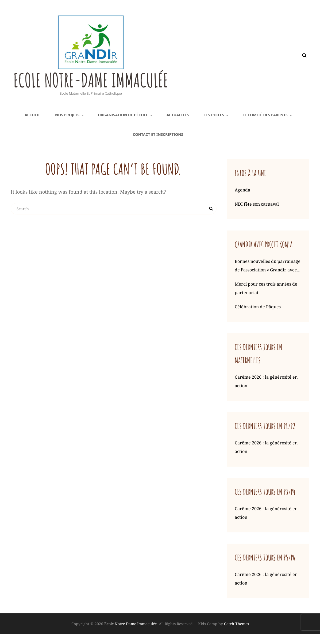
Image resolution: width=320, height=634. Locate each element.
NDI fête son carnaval (257, 204)
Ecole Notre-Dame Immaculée (91, 80)
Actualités (178, 114)
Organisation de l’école (125, 114)
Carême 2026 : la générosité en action (266, 381)
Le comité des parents (267, 114)
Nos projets (69, 114)
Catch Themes (236, 623)
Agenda (242, 190)
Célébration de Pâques (258, 307)
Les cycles (216, 114)
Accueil (32, 114)
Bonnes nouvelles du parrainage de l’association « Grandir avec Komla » (267, 266)
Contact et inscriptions (158, 134)
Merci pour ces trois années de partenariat (266, 288)
